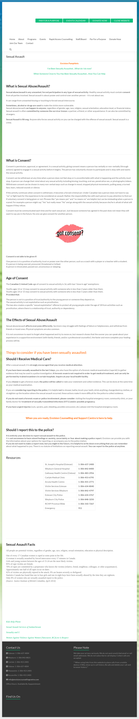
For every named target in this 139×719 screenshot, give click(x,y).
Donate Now (115, 39)
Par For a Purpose (98, 39)
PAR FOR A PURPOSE (49, 20)
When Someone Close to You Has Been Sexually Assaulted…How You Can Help (69, 73)
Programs (31, 39)
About (21, 39)
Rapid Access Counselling (60, 39)
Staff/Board (81, 39)
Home (12, 39)
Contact (29, 43)
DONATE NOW (100, 20)
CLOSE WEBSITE (122, 20)
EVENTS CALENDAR (75, 20)
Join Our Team (16, 43)
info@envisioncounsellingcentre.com (23, 679)
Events (43, 39)
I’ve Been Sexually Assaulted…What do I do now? (69, 68)
